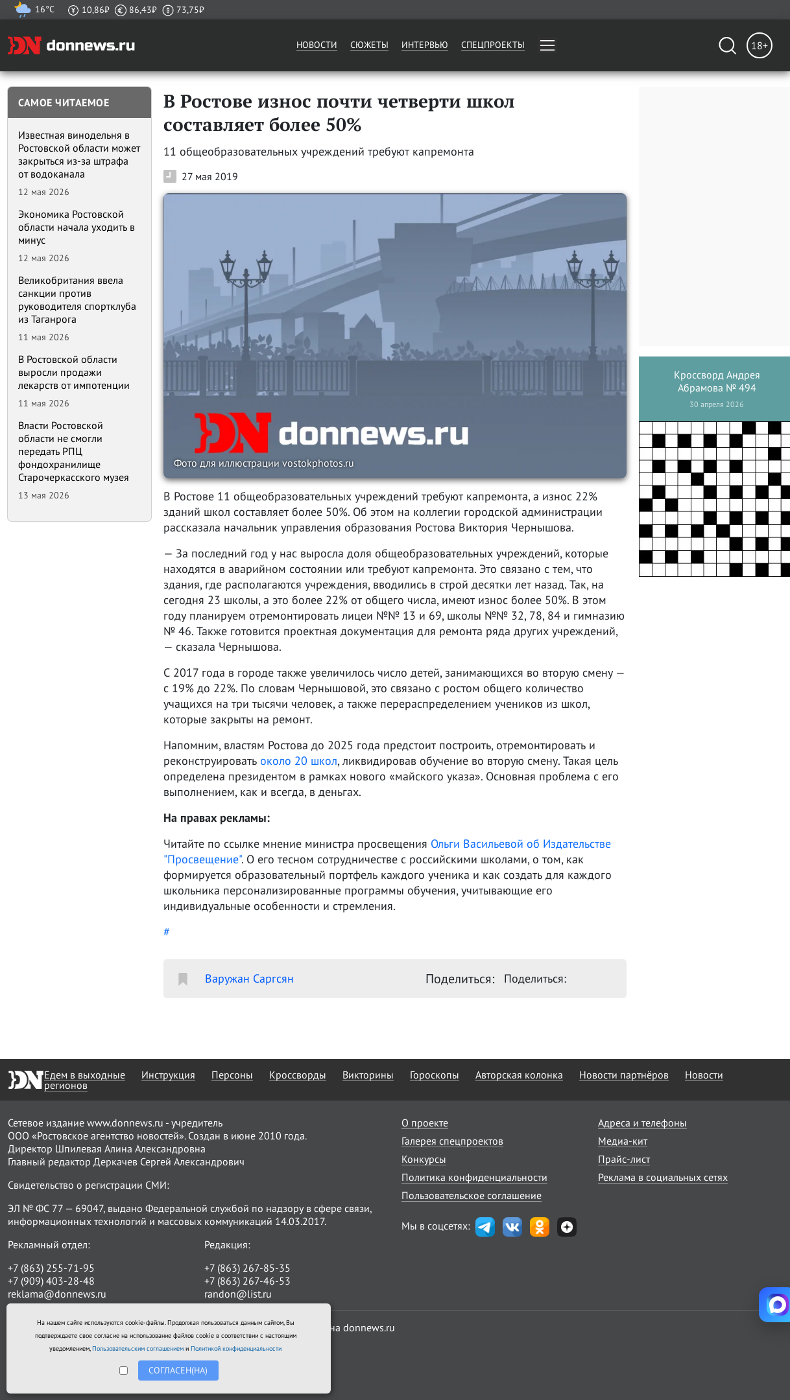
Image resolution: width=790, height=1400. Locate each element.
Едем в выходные (84, 1074)
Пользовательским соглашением (138, 1348)
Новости (316, 45)
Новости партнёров (624, 1074)
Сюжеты (369, 45)
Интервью (424, 45)
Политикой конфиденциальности (236, 1348)
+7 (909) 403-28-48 (51, 1280)
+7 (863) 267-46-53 (247, 1280)
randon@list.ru (238, 1293)
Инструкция (168, 1074)
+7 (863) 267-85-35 (247, 1267)
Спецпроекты (493, 45)
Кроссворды (297, 1074)
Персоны (232, 1074)
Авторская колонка (519, 1074)
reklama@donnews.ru (57, 1293)
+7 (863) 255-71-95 (51, 1267)
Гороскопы (434, 1074)
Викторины (368, 1074)
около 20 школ (298, 760)
